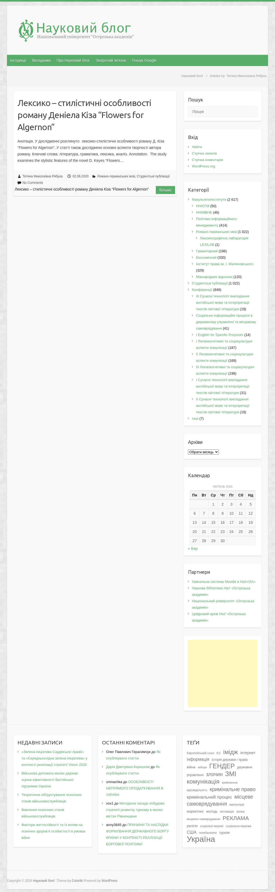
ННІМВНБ (204, 212)
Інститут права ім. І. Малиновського (225, 264)
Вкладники (41, 60)
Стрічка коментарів (207, 160)
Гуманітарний (207, 251)
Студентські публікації (153, 176)
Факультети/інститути (209, 200)
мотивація (227, 811)
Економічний (206, 257)
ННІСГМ (202, 206)
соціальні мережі (211, 826)
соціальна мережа (238, 826)
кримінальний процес (209, 797)
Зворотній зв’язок (111, 60)
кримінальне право (233, 789)
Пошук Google (144, 60)
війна (191, 767)
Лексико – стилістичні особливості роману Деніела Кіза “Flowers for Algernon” (84, 115)
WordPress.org (203, 166)
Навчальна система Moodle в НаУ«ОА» (223, 582)
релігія (192, 826)
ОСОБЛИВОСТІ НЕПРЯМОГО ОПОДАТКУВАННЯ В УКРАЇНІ (134, 788)
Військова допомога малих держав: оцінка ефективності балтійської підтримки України (50, 779)
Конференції (202, 290)
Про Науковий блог (73, 60)
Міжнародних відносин (214, 277)
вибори (202, 767)
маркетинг (195, 811)
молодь (212, 811)
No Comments (33, 183)
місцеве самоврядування (220, 800)
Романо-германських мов (116, 176)
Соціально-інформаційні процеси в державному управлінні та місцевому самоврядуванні (226, 321)
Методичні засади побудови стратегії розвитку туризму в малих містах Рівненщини (135, 809)
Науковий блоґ (192, 76)
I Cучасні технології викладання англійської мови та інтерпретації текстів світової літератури (222, 386)
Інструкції (18, 60)
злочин (214, 774)
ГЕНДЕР (222, 766)
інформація (198, 759)
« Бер (193, 548)
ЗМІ (230, 773)
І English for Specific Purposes (219, 335)
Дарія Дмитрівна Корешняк (128, 767)
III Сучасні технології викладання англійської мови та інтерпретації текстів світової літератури (222, 302)
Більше (165, 190)
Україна (201, 839)
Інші (195, 418)
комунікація (203, 781)
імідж (230, 751)
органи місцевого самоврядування (216, 815)
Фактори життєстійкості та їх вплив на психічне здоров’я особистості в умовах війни (53, 831)
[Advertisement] (223, 673)
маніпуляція (236, 804)
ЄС (218, 753)
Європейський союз (200, 753)
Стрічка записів (204, 153)
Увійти (197, 147)
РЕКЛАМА (236, 818)
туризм (224, 833)
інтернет (248, 753)
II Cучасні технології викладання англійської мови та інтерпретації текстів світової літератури (222, 405)
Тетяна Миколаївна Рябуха (43, 176)
